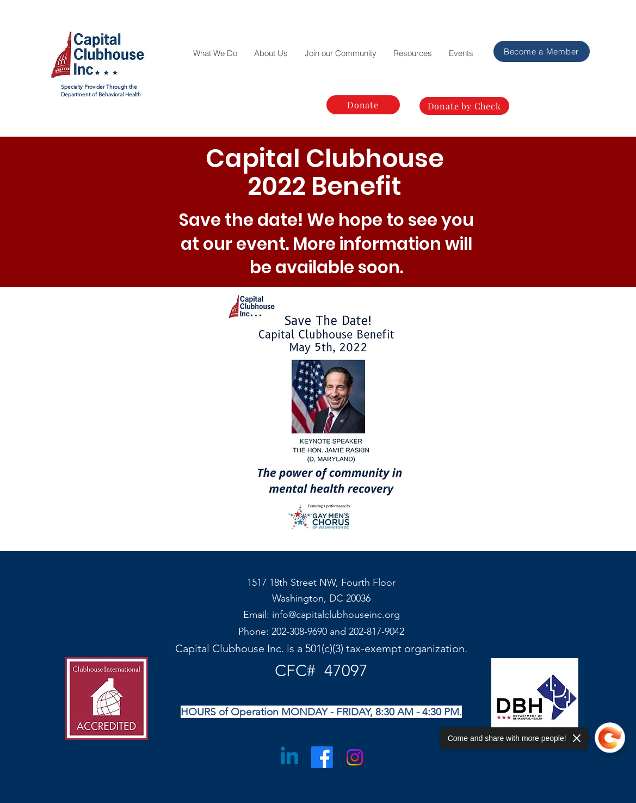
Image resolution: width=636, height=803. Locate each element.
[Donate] (363, 104)
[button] (214, 53)
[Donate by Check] (464, 106)
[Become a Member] (541, 51)
